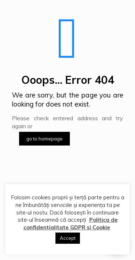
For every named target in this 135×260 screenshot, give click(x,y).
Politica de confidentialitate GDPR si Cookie (70, 223)
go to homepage (44, 139)
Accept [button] (68, 238)
